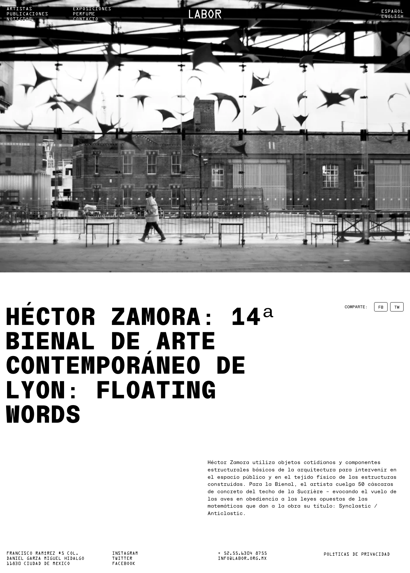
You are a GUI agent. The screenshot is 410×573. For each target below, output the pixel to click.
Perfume (84, 14)
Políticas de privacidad (357, 555)
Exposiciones (92, 9)
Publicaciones (27, 14)
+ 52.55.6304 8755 (242, 554)
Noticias (19, 19)
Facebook (123, 564)
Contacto (85, 19)
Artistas (19, 9)
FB (380, 307)
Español (392, 11)
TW (396, 307)
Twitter (122, 559)
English (392, 16)
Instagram (125, 554)
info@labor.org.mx (242, 559)
